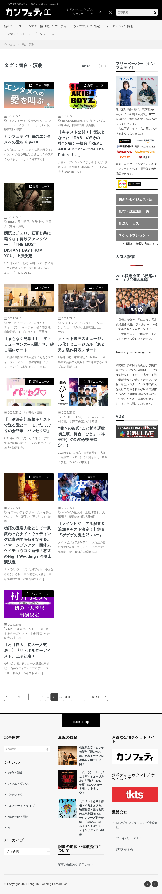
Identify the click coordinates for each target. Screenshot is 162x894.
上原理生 (89, 327)
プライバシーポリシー (131, 838)
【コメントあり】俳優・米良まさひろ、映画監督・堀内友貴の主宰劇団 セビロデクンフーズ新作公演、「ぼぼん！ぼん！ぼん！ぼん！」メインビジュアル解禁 (91, 818)
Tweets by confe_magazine (133, 352)
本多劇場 (36, 633)
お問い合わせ (125, 849)
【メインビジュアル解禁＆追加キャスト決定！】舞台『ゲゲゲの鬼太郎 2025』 (81, 529)
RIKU (11, 221)
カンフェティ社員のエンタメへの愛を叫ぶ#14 (27, 140)
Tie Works (92, 416)
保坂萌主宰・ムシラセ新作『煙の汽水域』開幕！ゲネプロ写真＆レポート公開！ (91, 756)
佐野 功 (34, 516)
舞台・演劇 (16, 226)
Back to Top (81, 722)
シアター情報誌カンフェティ (47, 26)
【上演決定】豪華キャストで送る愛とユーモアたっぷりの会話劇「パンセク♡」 (27, 425)
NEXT (95, 697)
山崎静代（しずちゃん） (20, 331)
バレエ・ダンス (18, 784)
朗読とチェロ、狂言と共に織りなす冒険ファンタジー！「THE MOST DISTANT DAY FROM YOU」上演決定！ (27, 244)
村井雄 (16, 638)
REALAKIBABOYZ (74, 120)
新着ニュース (13, 26)
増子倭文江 (43, 327)
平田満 (43, 331)
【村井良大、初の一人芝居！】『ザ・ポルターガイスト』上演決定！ (27, 651)
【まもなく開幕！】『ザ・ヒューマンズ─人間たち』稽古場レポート (29, 344)
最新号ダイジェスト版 (136, 199)
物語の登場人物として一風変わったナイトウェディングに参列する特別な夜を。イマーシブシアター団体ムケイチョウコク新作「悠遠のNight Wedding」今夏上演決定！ (28, 545)
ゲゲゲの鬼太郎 (72, 512)
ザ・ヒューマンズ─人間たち (27, 322)
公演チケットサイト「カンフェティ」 (32, 34)
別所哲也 (37, 221)
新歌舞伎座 (76, 516)
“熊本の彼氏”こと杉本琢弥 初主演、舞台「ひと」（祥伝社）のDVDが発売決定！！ (81, 437)
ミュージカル (36, 125)
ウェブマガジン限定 (86, 26)
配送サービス (129, 223)
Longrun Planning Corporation (48, 884)
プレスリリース (40, 594)
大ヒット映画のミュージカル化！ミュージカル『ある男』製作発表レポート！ (81, 344)
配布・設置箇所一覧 (134, 211)
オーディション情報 (119, 26)
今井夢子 (21, 516)
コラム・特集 (41, 85)
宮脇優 (90, 125)
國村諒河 (78, 125)
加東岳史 (64, 125)
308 (67, 697)
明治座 (90, 516)
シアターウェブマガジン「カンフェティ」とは (81, 12)
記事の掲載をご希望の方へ (75, 865)
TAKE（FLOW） (73, 416)
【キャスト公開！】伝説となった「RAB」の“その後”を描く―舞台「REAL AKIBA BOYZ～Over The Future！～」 (81, 143)
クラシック (35, 120)
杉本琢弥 (92, 421)
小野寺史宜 (76, 421)
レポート (44, 287)
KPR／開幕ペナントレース (25, 629)
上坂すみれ (92, 512)
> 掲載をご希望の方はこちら (140, 244)
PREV (16, 697)
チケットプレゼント (134, 235)
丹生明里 (23, 221)
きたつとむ (96, 120)
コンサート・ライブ (21, 806)
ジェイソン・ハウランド (78, 322)
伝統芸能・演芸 (18, 817)
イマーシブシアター (21, 512)
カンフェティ (17, 120)
